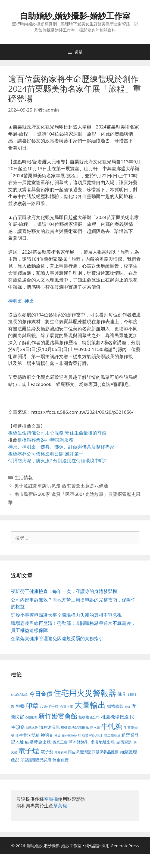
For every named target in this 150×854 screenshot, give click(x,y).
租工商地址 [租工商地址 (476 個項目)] (112, 735)
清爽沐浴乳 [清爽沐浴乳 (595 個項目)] (49, 727)
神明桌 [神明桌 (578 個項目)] (47, 735)
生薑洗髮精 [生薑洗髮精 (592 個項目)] (29, 735)
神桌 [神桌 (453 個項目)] (57, 735)
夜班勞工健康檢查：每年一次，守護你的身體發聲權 (64, 591)
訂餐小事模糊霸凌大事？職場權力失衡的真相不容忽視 (66, 615)
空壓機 (51, 799)
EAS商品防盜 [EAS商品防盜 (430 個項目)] (19, 695)
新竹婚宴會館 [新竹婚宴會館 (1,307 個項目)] (57, 715)
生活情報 (23, 477)
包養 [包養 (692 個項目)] (20, 706)
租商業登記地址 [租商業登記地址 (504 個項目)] (90, 735)
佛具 (45, 447)
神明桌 (15, 301)
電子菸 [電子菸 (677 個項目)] (47, 751)
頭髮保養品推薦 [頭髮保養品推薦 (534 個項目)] (105, 751)
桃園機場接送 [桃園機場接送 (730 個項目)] (115, 717)
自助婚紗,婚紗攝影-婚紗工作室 (75, 15)
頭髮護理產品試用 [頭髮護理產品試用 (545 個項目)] (36, 759)
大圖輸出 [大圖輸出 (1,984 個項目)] (90, 704)
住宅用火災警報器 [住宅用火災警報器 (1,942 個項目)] (84, 692)
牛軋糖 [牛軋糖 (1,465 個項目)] (111, 726)
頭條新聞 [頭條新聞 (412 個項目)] (61, 752)
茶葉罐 (60, 805)
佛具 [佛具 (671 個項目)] (121, 694)
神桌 (29, 301)
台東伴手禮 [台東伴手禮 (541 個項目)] (49, 706)
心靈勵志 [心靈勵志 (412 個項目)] (31, 717)
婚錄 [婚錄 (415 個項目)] (127, 707)
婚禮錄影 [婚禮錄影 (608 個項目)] (115, 706)
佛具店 (89, 447)
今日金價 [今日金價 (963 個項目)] (40, 693)
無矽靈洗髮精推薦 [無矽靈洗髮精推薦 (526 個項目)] (75, 727)
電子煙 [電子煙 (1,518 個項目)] (28, 751)
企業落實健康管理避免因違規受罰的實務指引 (57, 638)
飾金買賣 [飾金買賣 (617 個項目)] (60, 759)
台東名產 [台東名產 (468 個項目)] (66, 706)
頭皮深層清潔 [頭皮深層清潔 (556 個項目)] (79, 751)
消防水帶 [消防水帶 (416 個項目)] (32, 728)
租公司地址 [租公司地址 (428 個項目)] (69, 735)
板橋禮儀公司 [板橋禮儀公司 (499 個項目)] (89, 717)
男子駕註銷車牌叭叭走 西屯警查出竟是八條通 (61, 486)
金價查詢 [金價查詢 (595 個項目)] (124, 742)
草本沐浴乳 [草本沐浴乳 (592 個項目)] (79, 742)
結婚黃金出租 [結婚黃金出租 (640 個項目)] (38, 742)
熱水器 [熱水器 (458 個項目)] (95, 727)
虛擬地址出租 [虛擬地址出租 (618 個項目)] (102, 742)
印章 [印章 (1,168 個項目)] (32, 705)
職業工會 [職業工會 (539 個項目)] (60, 742)
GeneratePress (125, 845)
